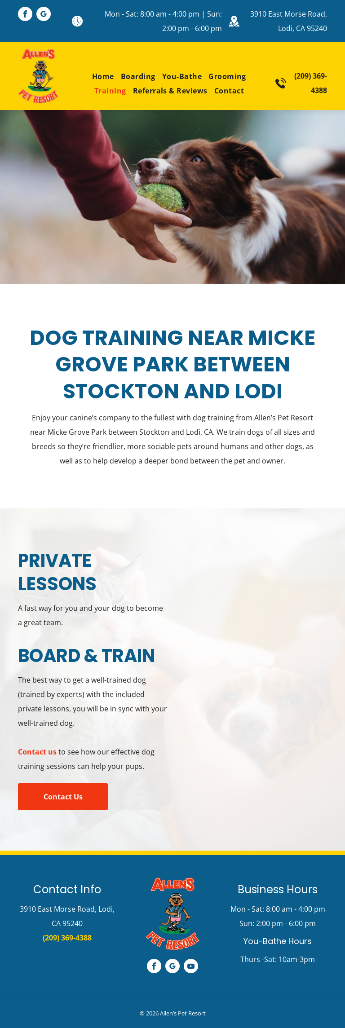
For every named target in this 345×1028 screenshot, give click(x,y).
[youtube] (191, 967)
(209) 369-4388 (67, 938)
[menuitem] (99, 76)
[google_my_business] (43, 15)
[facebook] (25, 15)
